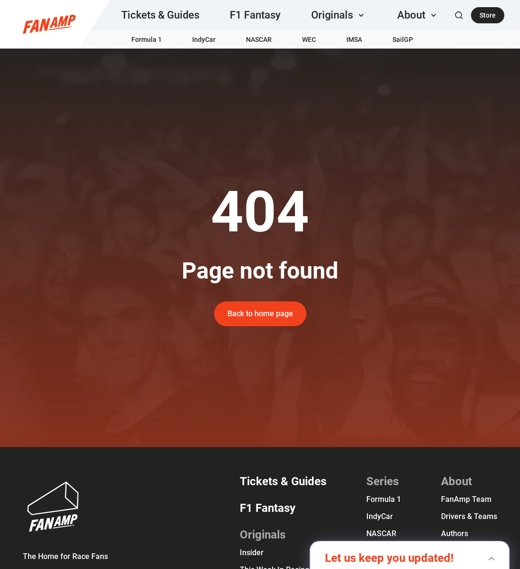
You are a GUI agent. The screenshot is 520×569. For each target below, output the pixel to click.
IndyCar (204, 39)
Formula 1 (146, 39)
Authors (454, 533)
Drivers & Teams (469, 516)
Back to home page (260, 313)
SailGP (402, 39)
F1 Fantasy (255, 15)
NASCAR (259, 39)
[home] (49, 24)
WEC (309, 39)
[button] (339, 15)
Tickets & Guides (160, 15)
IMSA (354, 39)
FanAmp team (466, 499)
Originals (262, 534)
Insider (252, 552)
